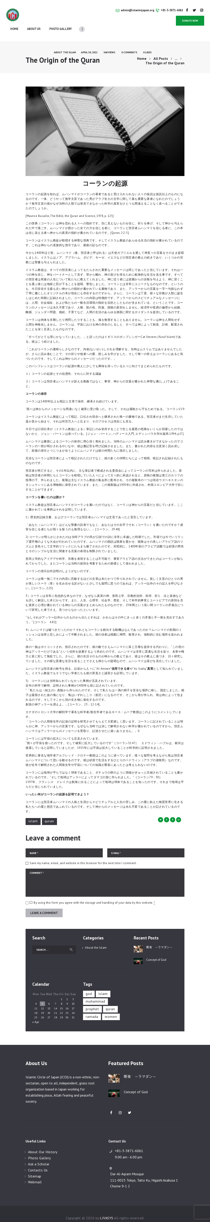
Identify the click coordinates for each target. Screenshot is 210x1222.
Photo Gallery (39, 1150)
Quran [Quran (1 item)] (110, 1001)
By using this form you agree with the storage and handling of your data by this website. (94, 894)
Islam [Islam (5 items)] (103, 985)
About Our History (42, 1144)
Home (142, 50)
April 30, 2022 (89, 44)
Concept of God (156, 952)
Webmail (35, 1174)
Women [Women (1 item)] (111, 1008)
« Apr (35, 1014)
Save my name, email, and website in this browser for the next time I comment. (83, 855)
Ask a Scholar (39, 1155)
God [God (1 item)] (89, 985)
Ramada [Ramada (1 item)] (92, 1008)
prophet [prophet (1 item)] (92, 1001)
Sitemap (34, 1168)
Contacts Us (38, 1162)
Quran (49, 813)
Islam (33, 813)
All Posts (160, 50)
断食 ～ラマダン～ (159, 939)
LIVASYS (106, 1209)
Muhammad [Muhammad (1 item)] (95, 993)
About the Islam (65, 44)
